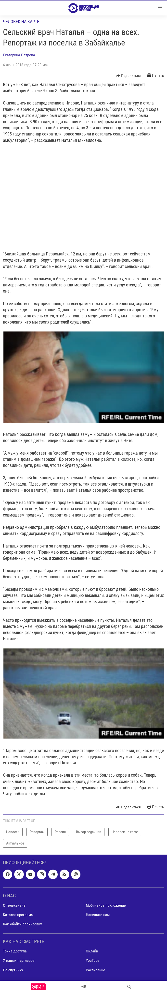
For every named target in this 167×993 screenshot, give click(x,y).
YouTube (92, 960)
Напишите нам (98, 914)
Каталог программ (18, 914)
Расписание (95, 969)
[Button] (128, 75)
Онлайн (92, 951)
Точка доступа (15, 951)
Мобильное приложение (106, 905)
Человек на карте (21, 21)
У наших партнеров (19, 960)
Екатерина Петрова (19, 55)
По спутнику (13, 969)
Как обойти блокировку (22, 924)
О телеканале (14, 905)
